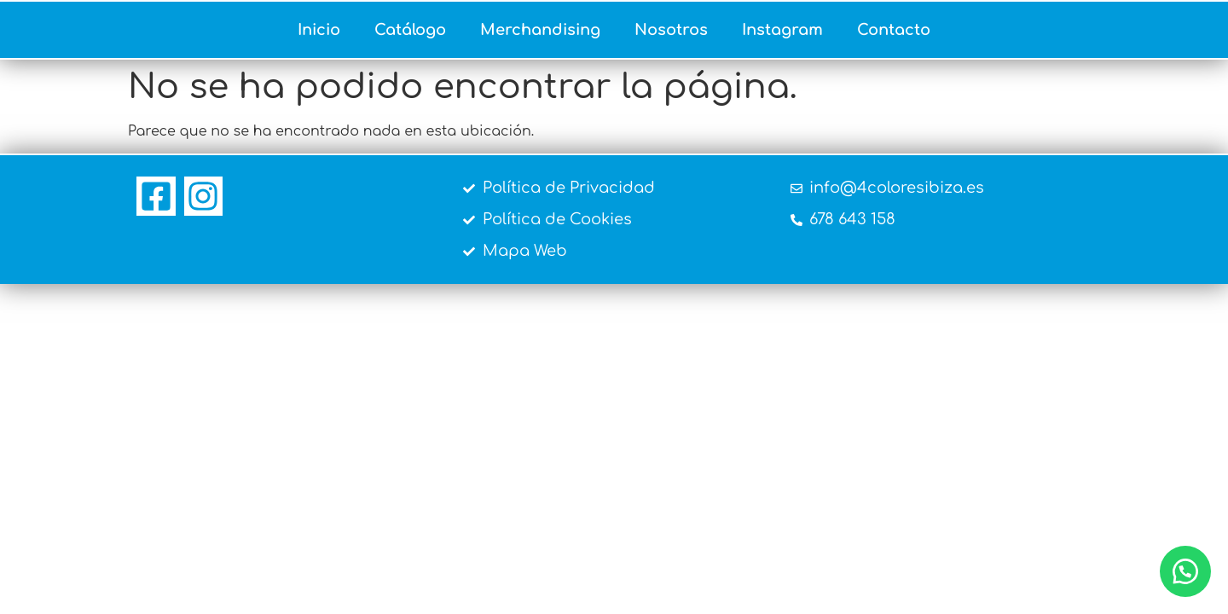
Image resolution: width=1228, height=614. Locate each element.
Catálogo (410, 29)
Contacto (893, 29)
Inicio (319, 29)
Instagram (782, 29)
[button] (1185, 571)
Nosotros (671, 29)
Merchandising (540, 29)
